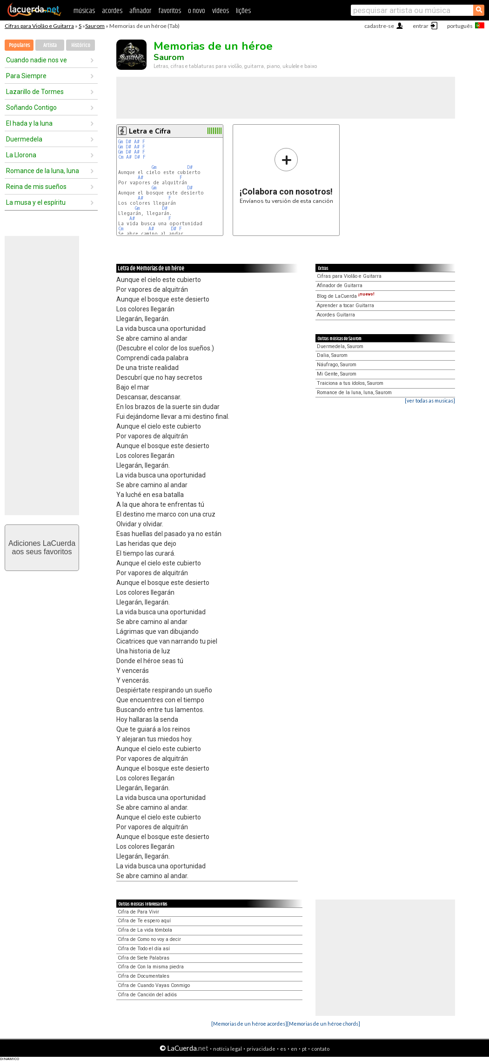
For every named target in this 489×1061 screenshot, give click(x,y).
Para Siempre (26, 76)
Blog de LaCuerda (346, 296)
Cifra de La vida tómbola (145, 930)
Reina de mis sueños (36, 186)
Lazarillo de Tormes (35, 91)
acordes (112, 11)
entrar (421, 25)
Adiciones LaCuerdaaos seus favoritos (41, 547)
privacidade (261, 1049)
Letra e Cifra (150, 131)
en (294, 1049)
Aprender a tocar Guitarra (345, 305)
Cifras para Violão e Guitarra (39, 25)
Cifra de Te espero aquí (144, 921)
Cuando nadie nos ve (36, 60)
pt (304, 1049)
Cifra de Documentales (143, 976)
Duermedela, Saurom (340, 346)
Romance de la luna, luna (42, 171)
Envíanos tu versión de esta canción (286, 176)
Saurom (95, 25)
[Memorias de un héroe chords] (323, 1024)
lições (243, 11)
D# (128, 142)
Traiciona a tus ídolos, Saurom (350, 383)
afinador (140, 11)
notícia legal (227, 1049)
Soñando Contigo (31, 107)
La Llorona (21, 155)
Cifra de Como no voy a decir (149, 939)
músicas (84, 11)
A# (137, 142)
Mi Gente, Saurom (336, 374)
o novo (196, 11)
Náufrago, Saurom (336, 365)
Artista (50, 45)
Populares (19, 45)
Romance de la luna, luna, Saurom (354, 392)
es (283, 1049)
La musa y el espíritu (36, 202)
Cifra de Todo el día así (144, 949)
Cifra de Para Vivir (138, 912)
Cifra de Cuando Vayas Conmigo (154, 985)
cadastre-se (379, 25)
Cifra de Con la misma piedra (151, 967)
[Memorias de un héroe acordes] (249, 1024)
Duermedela (24, 139)
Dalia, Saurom (332, 355)
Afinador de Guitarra (339, 285)
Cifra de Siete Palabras (143, 958)
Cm (120, 157)
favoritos (169, 11)
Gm (120, 142)
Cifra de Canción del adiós (147, 995)
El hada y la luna (29, 123)
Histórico (80, 45)
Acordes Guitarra (336, 315)
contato (320, 1049)
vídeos (220, 11)
